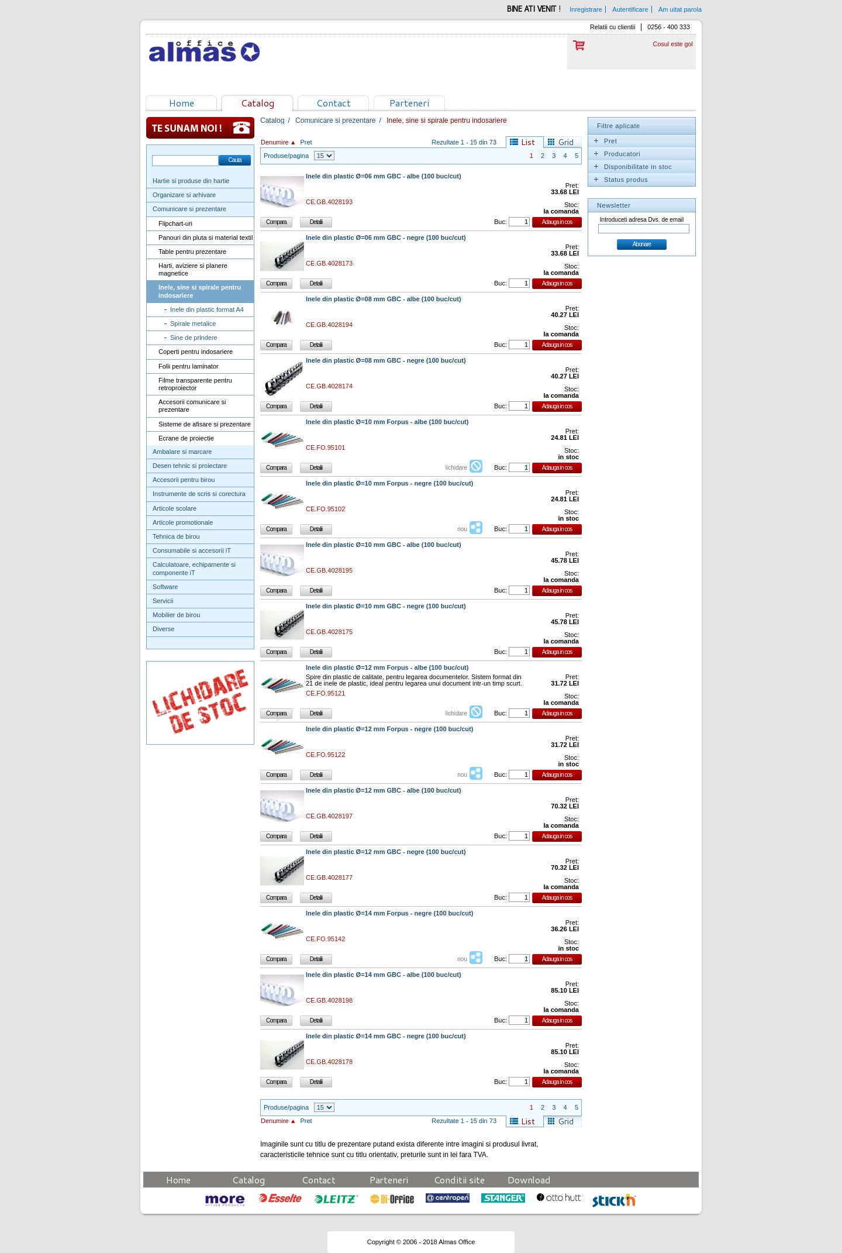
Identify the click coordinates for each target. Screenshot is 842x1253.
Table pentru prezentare (192, 251)
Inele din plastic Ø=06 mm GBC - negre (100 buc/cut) (386, 238)
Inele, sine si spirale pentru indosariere (199, 291)
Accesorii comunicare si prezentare (192, 405)
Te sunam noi (200, 128)
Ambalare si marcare (182, 451)
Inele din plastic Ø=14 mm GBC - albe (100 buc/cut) (383, 975)
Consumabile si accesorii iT (192, 550)
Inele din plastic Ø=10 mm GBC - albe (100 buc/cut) (383, 545)
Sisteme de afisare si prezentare (204, 424)
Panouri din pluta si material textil (205, 237)
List (528, 142)
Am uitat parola (680, 9)
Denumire (275, 142)
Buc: (500, 221)
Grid (566, 142)
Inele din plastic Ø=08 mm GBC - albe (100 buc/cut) (383, 299)
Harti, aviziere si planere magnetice (192, 269)
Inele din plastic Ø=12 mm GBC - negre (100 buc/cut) (386, 852)
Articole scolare (174, 508)
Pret (306, 142)
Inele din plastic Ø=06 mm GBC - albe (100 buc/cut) (383, 176)
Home (181, 102)
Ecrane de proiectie (186, 438)
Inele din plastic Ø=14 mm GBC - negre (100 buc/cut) (386, 1036)
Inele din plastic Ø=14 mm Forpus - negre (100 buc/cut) (389, 913)
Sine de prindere (194, 337)
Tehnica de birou (176, 536)
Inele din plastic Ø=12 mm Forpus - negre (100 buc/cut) (389, 729)
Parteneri (409, 102)
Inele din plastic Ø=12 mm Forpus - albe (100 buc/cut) (387, 668)
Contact (333, 102)
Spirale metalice (193, 323)
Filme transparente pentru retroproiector (195, 384)
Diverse (163, 628)
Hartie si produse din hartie (191, 180)
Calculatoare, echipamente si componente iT (194, 568)
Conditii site (459, 1179)
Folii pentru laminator (188, 366)
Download (529, 1179)
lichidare (456, 467)
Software (165, 586)
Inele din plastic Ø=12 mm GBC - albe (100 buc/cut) (383, 790)
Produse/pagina (286, 155)
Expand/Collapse (596, 141)
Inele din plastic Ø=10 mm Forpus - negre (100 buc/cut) (389, 483)
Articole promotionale (183, 522)
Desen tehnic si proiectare (190, 465)
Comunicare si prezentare (189, 208)
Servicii (163, 600)
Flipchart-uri (175, 223)
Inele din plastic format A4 (207, 309)
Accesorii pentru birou (184, 479)
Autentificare (630, 9)
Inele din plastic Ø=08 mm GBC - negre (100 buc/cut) (386, 360)
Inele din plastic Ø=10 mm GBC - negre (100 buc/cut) (386, 606)
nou (462, 529)
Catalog (257, 102)
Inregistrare (586, 9)
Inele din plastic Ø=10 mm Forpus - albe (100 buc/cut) (387, 422)
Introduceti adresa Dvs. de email (642, 219)
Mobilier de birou (176, 614)
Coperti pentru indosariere (195, 351)
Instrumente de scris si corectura (199, 493)
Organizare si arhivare (184, 194)
